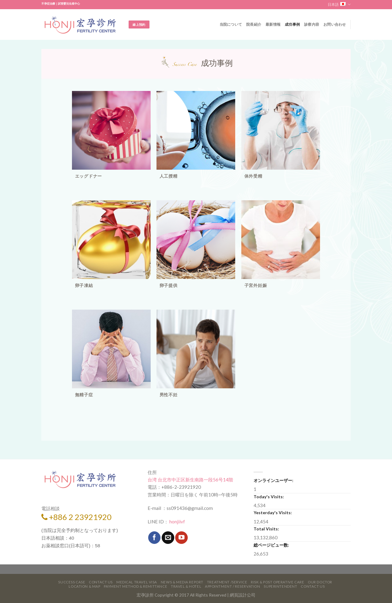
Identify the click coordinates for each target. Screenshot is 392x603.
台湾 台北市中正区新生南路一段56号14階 (190, 479)
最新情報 (273, 24)
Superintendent (280, 586)
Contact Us (101, 582)
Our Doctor (320, 582)
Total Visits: (266, 528)
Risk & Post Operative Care (277, 582)
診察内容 (311, 24)
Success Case (71, 582)
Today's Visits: (269, 496)
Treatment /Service (227, 582)
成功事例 (292, 24)
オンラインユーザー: (273, 480)
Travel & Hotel (186, 586)
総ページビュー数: (271, 545)
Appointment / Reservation (232, 586)
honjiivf (176, 521)
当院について (231, 24)
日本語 (339, 4)
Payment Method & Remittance (135, 586)
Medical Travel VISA (136, 582)
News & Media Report (182, 582)
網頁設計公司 (242, 594)
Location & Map (84, 586)
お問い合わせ (334, 24)
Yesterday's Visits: (273, 512)
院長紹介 (253, 24)
